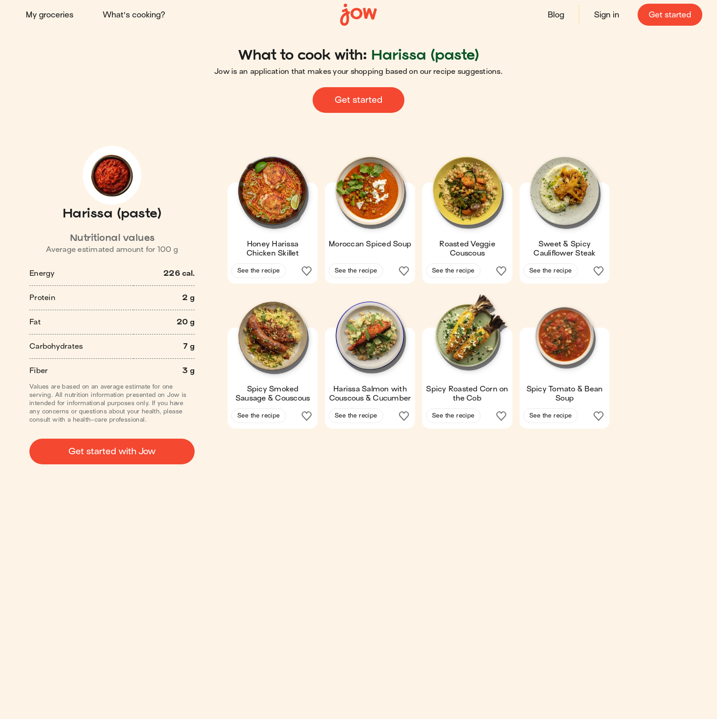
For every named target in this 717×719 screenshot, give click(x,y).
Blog (556, 15)
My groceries (49, 15)
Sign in (606, 15)
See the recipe (258, 270)
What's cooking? (134, 15)
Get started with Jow (112, 451)
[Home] (358, 15)
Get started (670, 15)
